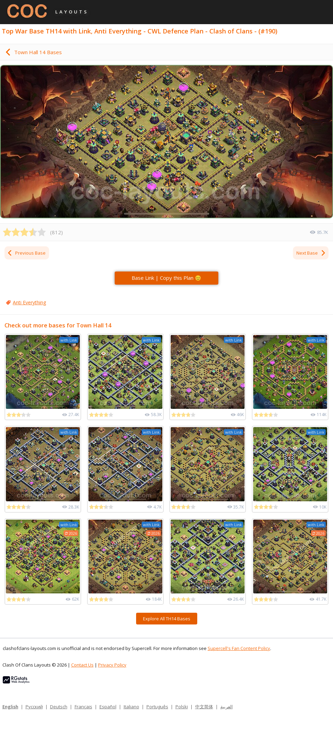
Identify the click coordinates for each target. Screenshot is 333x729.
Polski (181, 706)
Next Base (311, 253)
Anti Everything (29, 302)
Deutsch (58, 706)
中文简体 (204, 706)
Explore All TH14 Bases (166, 618)
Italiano (131, 706)
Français (83, 706)
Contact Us (82, 665)
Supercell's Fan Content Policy (239, 648)
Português (157, 706)
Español (107, 706)
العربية (226, 706)
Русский (34, 706)
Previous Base (26, 253)
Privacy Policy (112, 665)
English (10, 706)
